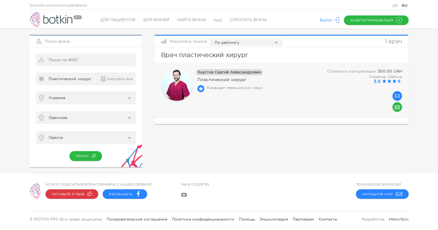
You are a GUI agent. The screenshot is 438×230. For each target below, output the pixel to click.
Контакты (328, 219)
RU (404, 5)
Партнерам (303, 219)
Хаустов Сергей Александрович (229, 72)
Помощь (247, 219)
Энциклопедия (274, 219)
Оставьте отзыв (72, 194)
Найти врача (191, 20)
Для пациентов (118, 20)
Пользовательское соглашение (137, 219)
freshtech (399, 219)
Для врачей (157, 20)
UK (395, 5)
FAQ (218, 20)
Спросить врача (248, 20)
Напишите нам (382, 194)
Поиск (86, 156)
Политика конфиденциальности (203, 219)
